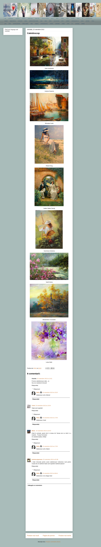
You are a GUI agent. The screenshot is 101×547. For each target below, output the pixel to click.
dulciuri (57, 18)
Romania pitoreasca (44, 23)
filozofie (78, 18)
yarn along (77, 23)
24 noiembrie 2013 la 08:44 (50, 473)
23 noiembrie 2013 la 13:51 (44, 378)
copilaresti (23, 18)
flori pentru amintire (89, 18)
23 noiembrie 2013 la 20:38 (50, 459)
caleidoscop (17, 18)
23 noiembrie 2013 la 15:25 (50, 392)
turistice (63, 23)
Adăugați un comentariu (35, 485)
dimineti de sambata (45, 18)
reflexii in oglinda (25, 23)
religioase (36, 23)
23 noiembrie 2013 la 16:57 (43, 430)
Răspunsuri (37, 389)
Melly (6, 6)
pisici (5, 23)
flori (82, 18)
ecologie (62, 18)
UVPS (68, 23)
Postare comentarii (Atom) (53, 541)
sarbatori (51, 23)
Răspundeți (35, 385)
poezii (10, 23)
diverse (52, 18)
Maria (33, 430)
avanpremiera (10, 18)
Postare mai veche (65, 535)
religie (32, 23)
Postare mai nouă (33, 535)
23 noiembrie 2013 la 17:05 (50, 417)
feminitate (72, 18)
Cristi (33, 405)
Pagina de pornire (49, 535)
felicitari (67, 18)
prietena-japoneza (37, 459)
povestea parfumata (16, 23)
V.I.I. (72, 23)
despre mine (37, 18)
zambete (83, 23)
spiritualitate (57, 23)
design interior (30, 18)
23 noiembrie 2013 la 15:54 (43, 405)
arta (5, 18)
